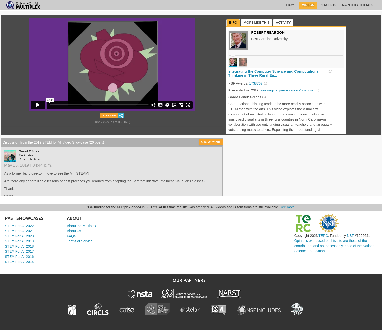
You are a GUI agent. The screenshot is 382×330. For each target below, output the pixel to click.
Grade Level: (238, 97)
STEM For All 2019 (19, 241)
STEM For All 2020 (19, 236)
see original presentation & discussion (289, 90)
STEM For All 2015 (19, 262)
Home (291, 5)
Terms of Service (79, 241)
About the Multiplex (81, 226)
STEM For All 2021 (19, 231)
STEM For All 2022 (19, 226)
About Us (74, 231)
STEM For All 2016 (19, 257)
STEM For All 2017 (19, 251)
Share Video (109, 115)
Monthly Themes (357, 5)
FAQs (71, 236)
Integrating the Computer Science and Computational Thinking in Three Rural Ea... (273, 73)
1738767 (256, 83)
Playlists (327, 5)
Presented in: (239, 90)
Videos (308, 5)
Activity (283, 23)
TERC (323, 236)
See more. (288, 207)
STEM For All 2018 (19, 246)
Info (233, 23)
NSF (350, 236)
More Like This (256, 23)
